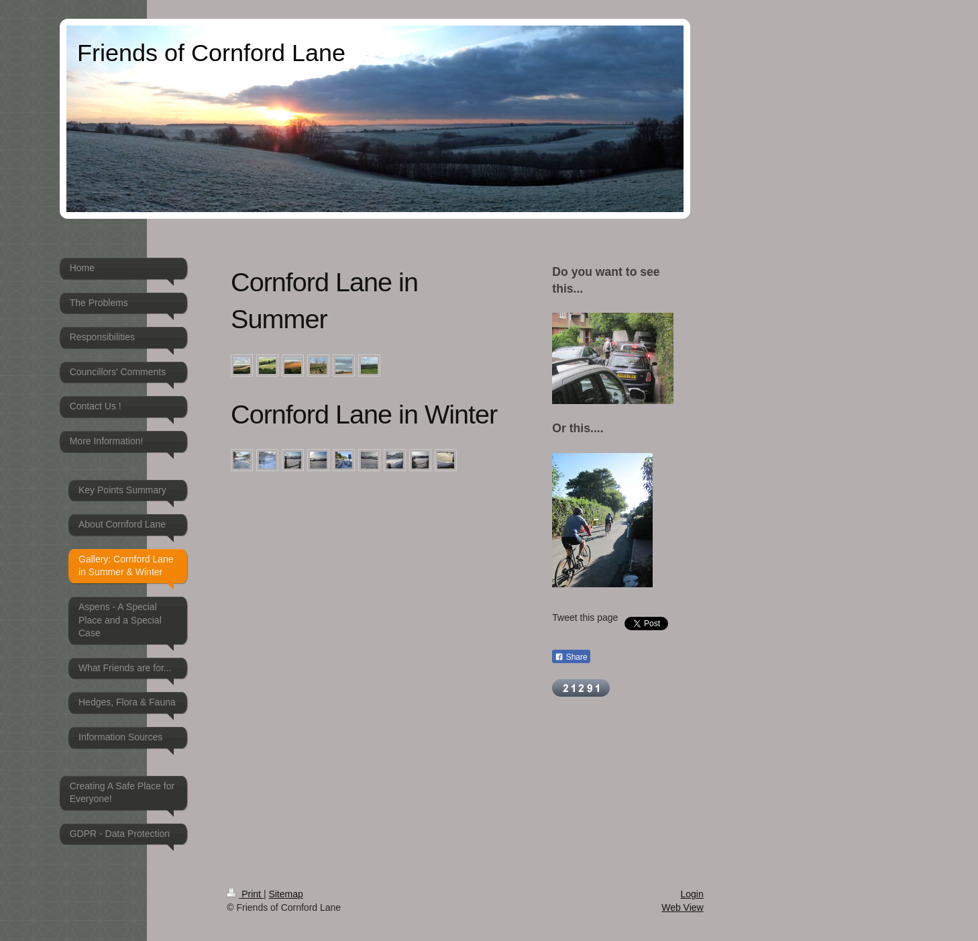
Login (691, 894)
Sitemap (285, 894)
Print (245, 894)
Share (571, 657)
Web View (682, 907)
